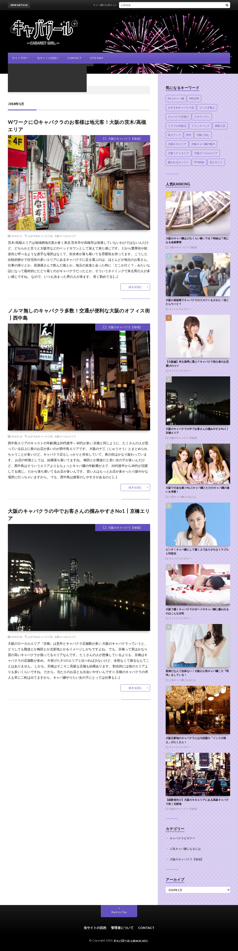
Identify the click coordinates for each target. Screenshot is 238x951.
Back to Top (119, 912)
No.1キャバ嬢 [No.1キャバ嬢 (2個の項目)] (176, 98)
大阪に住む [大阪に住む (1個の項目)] (203, 134)
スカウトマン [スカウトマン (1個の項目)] (202, 116)
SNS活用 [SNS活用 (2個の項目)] (194, 98)
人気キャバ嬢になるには (182, 496)
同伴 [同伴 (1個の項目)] (188, 134)
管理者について (122, 928)
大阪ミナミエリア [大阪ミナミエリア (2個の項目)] (178, 153)
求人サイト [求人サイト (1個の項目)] (216, 162)
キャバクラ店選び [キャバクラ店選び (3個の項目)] (178, 116)
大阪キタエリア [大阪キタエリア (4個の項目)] (177, 144)
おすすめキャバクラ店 (40, 236)
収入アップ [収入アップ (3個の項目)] (174, 134)
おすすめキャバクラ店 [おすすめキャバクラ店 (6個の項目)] (181, 107)
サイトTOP (19, 58)
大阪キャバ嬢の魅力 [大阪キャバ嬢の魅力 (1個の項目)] (203, 144)
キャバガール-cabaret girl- (131, 940)
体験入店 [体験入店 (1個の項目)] (220, 125)
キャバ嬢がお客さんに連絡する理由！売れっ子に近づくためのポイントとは (142, 4)
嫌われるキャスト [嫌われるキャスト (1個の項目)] (178, 162)
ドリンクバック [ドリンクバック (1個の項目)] (200, 125)
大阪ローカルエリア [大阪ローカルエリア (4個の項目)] (206, 153)
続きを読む (135, 287)
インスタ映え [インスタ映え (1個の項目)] (207, 107)
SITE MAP (96, 58)
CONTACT (74, 58)
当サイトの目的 (47, 58)
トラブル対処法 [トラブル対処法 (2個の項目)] (177, 125)
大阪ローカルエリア (65, 236)
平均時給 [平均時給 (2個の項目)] (199, 162)
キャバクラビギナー (180, 309)
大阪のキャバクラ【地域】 (125, 138)
